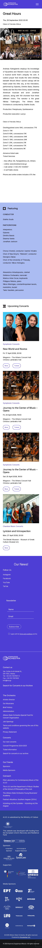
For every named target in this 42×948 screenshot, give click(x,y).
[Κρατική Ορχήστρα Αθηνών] (10, 4)
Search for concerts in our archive (15, 753)
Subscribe (14, 627)
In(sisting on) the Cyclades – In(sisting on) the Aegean (20, 804)
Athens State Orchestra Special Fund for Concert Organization (18, 716)
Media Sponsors (9, 770)
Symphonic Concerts (11, 344)
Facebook (7, 578)
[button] (37, 4)
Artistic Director (9, 700)
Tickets (16, 366)
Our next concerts (9, 742)
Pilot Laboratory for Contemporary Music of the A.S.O (20, 781)
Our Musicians (8, 703)
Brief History (7, 707)
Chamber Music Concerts (13, 526)
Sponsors (6, 766)
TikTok (5, 586)
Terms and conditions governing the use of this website (20, 726)
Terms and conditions (26, 634)
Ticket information (10, 750)
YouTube (6, 582)
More (6, 366)
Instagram (7, 575)
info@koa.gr (7, 680)
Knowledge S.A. (25, 937)
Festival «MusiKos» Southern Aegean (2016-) (20, 799)
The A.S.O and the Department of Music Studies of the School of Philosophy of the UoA (21, 788)
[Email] (20, 616)
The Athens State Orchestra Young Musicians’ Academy (20, 794)
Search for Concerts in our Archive (18, 685)
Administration (8, 711)
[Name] (20, 609)
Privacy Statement (10, 732)
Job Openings (8, 722)
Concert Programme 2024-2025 (15, 746)
